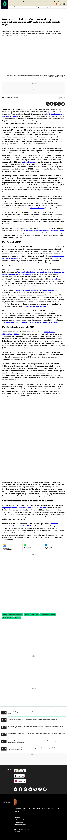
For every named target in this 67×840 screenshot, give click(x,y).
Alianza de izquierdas (42, 1)
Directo (17, 618)
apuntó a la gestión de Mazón (35, 306)
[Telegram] (30, 791)
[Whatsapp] (25, 791)
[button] (48, 104)
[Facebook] (20, 791)
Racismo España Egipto (55, 1)
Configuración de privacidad (21, 827)
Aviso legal (17, 817)
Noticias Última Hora (15, 614)
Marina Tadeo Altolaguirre (10, 97)
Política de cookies (19, 822)
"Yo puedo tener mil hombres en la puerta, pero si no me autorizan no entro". (30, 322)
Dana (5, 614)
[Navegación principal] (64, 4)
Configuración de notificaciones (23, 829)
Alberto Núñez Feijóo (31, 614)
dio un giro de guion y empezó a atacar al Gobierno (35, 290)
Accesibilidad (17, 831)
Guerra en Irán (19, 1)
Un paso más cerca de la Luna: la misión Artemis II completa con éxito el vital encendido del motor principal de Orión (36, 727)
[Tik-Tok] (40, 791)
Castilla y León (37, 7)
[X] (16, 791)
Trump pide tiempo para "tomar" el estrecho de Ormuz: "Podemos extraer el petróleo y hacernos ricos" (36, 712)
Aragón (47, 7)
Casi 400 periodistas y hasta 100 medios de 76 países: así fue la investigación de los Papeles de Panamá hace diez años (36, 748)
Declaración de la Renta (30, 1)
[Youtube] (45, 791)
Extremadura (56, 7)
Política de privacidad (20, 819)
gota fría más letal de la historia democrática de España (42, 230)
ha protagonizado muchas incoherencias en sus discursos (24, 508)
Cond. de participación (20, 824)
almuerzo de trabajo (37, 208)
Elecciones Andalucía (24, 7)
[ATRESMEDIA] (33, 802)
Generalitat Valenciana (48, 614)
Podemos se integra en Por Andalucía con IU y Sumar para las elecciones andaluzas (32, 719)
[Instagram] (35, 791)
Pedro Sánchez (8, 618)
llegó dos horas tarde (29, 162)
